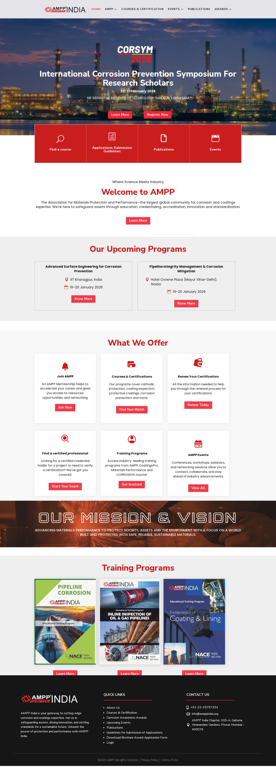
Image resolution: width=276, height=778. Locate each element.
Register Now (155, 120)
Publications (199, 9)
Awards (221, 9)
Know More (83, 372)
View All (198, 647)
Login (110, 742)
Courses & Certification (142, 9)
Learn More (123, 120)
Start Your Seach (65, 645)
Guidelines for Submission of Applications (135, 732)
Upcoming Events (119, 723)
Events (174, 9)
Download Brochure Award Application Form (137, 737)
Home (96, 9)
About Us (113, 708)
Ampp (109, 9)
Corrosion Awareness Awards (127, 718)
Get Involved (132, 643)
